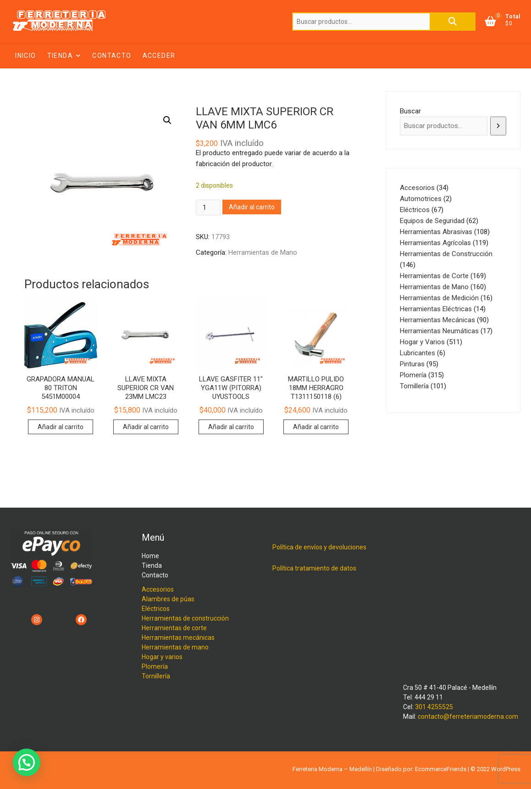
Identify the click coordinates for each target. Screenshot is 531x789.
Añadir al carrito (252, 207)
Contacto (111, 55)
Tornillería (156, 676)
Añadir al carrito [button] (60, 427)
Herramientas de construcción (185, 618)
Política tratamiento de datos (314, 568)
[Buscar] (498, 126)
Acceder (159, 55)
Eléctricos (156, 608)
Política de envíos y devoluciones (319, 547)
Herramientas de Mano (262, 252)
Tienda (60, 55)
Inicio (25, 55)
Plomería (155, 666)
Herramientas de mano (175, 647)
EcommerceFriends (440, 769)
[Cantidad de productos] (208, 207)
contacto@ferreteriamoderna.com (468, 716)
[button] (167, 120)
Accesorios (158, 589)
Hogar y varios (162, 656)
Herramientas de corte (174, 628)
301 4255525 (434, 707)
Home (150, 556)
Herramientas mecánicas (178, 637)
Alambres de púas (168, 599)
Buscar (453, 21)
